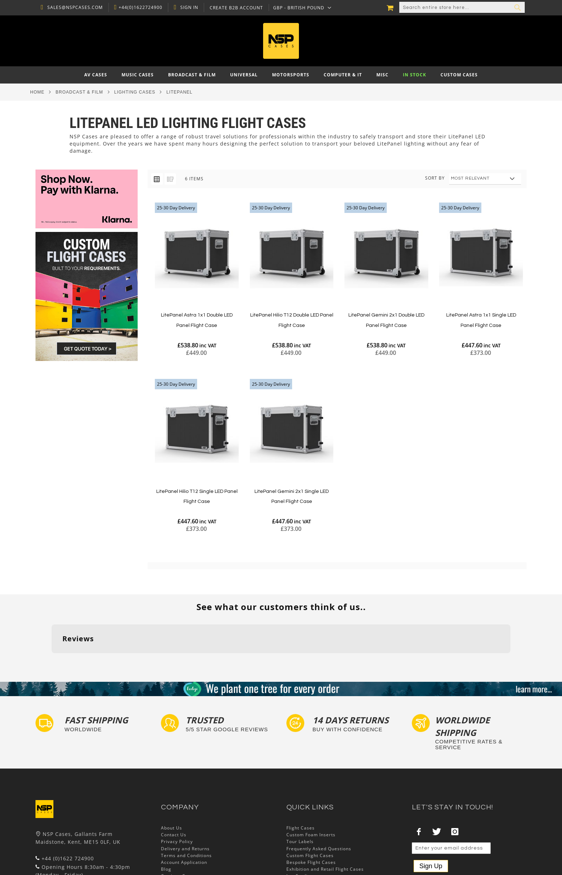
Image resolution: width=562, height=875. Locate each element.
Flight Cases (300, 783)
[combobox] (462, 7)
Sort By (435, 178)
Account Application (184, 818)
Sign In (187, 7)
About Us (171, 783)
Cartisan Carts (178, 832)
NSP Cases (173, 839)
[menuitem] (95, 75)
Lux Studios (299, 832)
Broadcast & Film (79, 92)
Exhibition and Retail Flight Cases (325, 825)
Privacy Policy (177, 797)
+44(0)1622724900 (139, 7)
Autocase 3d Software (311, 839)
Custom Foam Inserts (310, 790)
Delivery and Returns (185, 804)
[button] (300, 7)
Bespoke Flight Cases (311, 818)
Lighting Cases (135, 92)
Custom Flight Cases (310, 811)
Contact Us (173, 790)
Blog (166, 825)
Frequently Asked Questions (318, 804)
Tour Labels (300, 797)
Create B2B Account (234, 8)
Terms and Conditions (186, 811)
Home (37, 92)
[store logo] (281, 41)
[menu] (281, 75)
